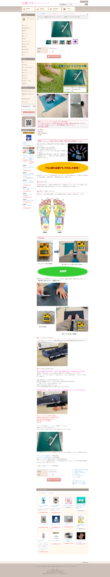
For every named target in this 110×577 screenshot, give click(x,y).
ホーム (28, 9)
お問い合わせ (55, 9)
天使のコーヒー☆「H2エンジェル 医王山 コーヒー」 (29, 182)
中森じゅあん (25, 52)
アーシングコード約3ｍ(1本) (44, 457)
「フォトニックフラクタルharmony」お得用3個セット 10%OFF (31, 158)
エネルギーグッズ (26, 41)
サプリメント (25, 33)
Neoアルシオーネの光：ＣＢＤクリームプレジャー (28, 167)
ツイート (74, 479)
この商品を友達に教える (78, 471)
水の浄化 (25, 75)
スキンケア (25, 25)
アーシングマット (51, 426)
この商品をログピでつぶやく (79, 480)
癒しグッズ (25, 36)
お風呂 (24, 38)
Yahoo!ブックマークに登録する (80, 482)
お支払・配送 (41, 9)
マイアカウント (84, 2)
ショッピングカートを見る (29, 112)
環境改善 (25, 46)
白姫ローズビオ (42, 540)
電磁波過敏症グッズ (27, 28)
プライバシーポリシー (66, 566)
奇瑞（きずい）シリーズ (28, 72)
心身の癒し (25, 70)
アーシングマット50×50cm (43, 455)
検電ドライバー (46, 465)
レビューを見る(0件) (78, 475)
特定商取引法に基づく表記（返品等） (81, 469)
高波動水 (25, 83)
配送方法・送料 (46, 566)
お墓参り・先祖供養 (27, 80)
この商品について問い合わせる (80, 472)
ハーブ (24, 54)
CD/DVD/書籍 (25, 49)
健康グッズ (25, 30)
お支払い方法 (39, 566)
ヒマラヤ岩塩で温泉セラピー (28, 67)
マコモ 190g (31, 200)
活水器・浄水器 (26, 44)
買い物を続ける (77, 474)
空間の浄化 (25, 64)
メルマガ (25, 102)
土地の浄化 (25, 78)
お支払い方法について (29, 91)
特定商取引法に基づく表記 (56, 566)
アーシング (25, 62)
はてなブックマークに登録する (80, 483)
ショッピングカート (68, 9)
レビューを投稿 (77, 477)
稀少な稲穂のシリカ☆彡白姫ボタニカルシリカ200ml (81, 525)
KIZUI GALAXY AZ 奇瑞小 (68, 505)
